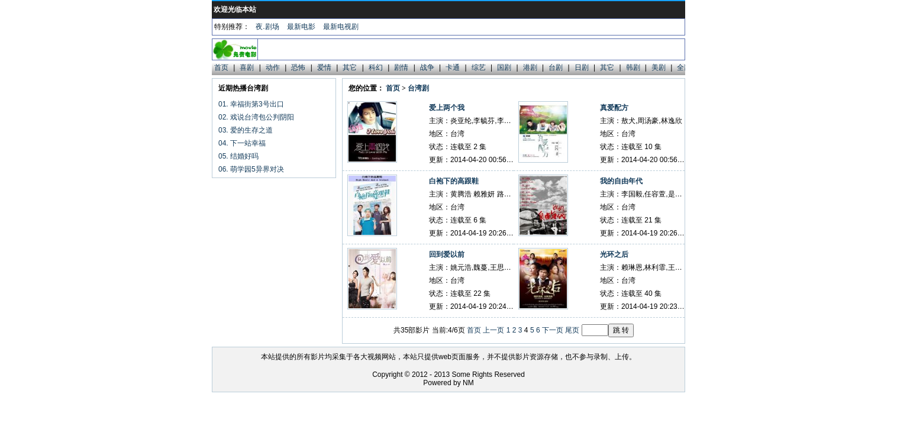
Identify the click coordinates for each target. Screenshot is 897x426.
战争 (427, 67)
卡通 (453, 67)
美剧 (658, 67)
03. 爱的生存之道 (245, 130)
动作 (273, 67)
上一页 (493, 330)
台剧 (555, 67)
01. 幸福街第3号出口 (251, 104)
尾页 (572, 330)
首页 (221, 67)
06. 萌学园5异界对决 (251, 169)
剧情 (401, 67)
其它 (350, 67)
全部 (684, 67)
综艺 (479, 67)
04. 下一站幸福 (242, 143)
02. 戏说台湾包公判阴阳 (256, 117)
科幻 (376, 67)
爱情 (324, 67)
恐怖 (298, 67)
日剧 (582, 67)
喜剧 (247, 67)
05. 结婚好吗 (238, 156)
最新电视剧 (341, 26)
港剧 (530, 67)
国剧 (504, 67)
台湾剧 (418, 88)
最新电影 (301, 26)
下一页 (552, 330)
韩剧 (633, 67)
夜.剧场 (267, 26)
